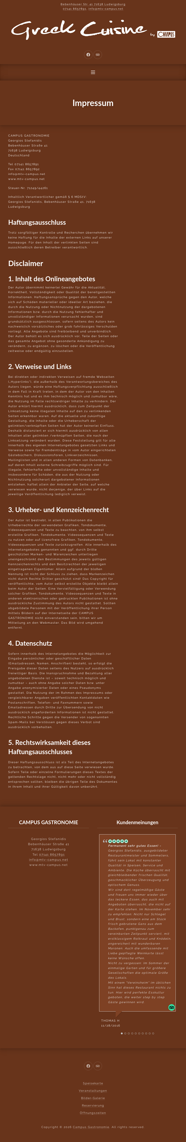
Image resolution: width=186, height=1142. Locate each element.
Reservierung (93, 1105)
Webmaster (49, 622)
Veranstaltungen (93, 1090)
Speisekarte (93, 1083)
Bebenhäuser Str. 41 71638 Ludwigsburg (93, 4)
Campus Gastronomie (91, 1127)
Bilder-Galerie (93, 1098)
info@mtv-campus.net (105, 8)
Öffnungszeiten (93, 1112)
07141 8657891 (74, 8)
